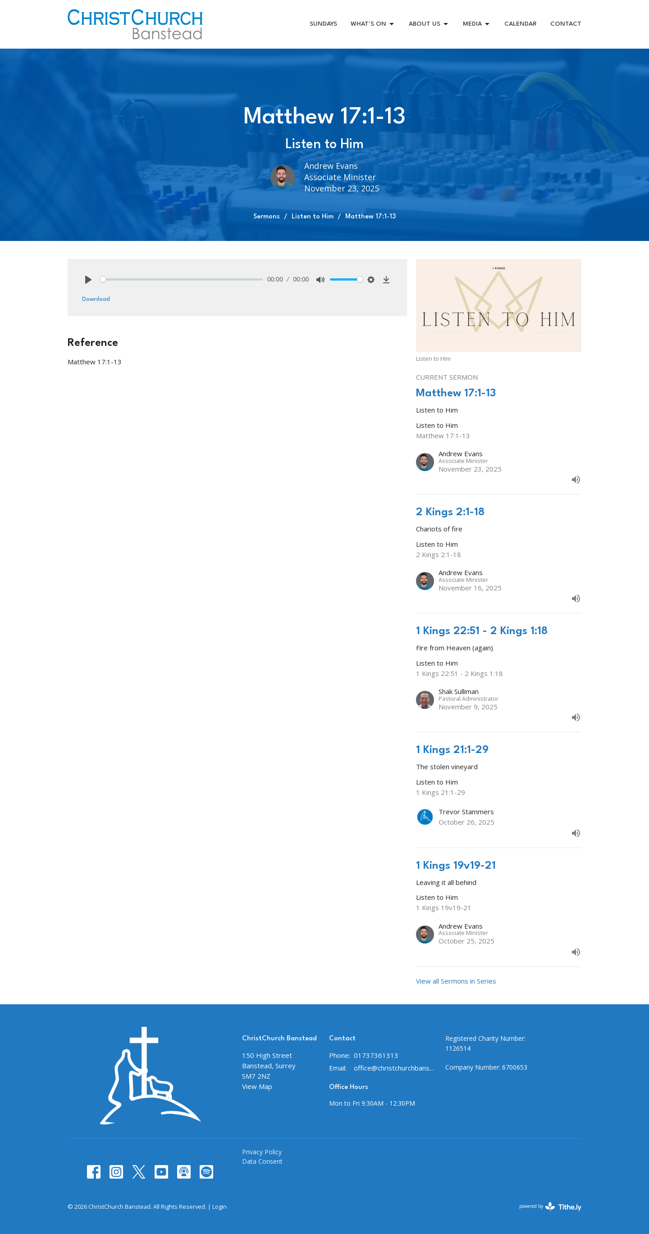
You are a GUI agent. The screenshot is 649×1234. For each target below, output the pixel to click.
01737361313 (376, 1055)
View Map (257, 1086)
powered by (550, 1207)
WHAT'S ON (373, 24)
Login (219, 1206)
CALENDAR (520, 24)
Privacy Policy (262, 1152)
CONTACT (565, 24)
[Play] (88, 279)
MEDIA (477, 24)
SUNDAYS (323, 24)
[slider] (181, 279)
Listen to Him (313, 216)
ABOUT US (429, 24)
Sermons (266, 216)
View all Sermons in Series (456, 980)
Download (96, 299)
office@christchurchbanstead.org (395, 1067)
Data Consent (262, 1161)
